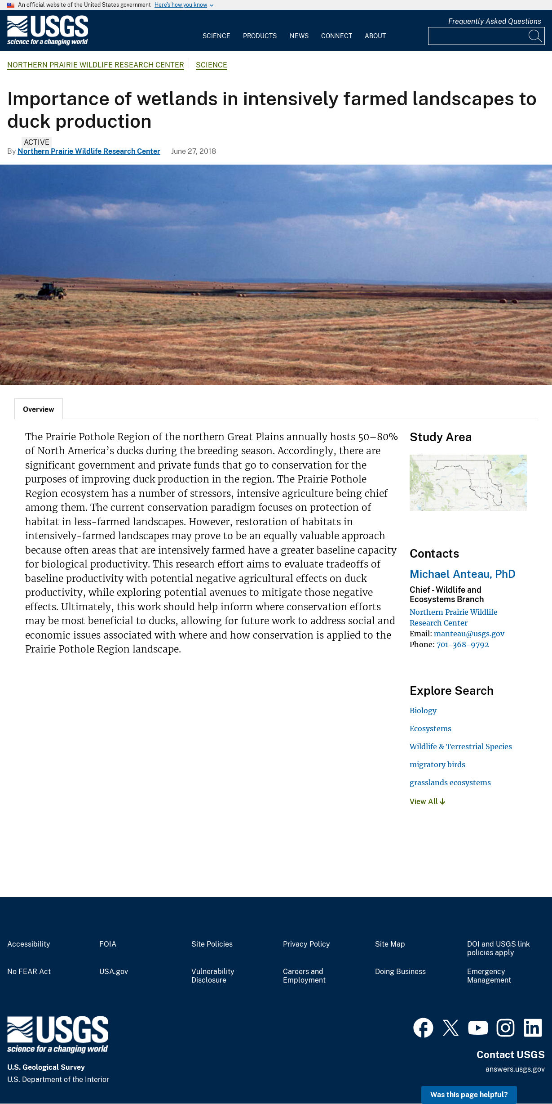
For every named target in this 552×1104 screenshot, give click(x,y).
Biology (423, 710)
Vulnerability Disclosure (212, 976)
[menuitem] (216, 30)
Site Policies (212, 944)
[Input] (486, 36)
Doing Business (400, 972)
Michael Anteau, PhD (463, 574)
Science (216, 36)
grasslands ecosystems (450, 782)
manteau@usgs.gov (469, 633)
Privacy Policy (306, 944)
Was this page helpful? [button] (469, 1095)
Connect (336, 36)
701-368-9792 (463, 644)
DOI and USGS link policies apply (498, 948)
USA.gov (113, 972)
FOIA (107, 944)
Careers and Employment (304, 976)
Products (260, 36)
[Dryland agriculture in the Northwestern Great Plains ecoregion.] (276, 275)
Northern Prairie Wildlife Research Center (95, 65)
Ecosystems (430, 728)
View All (427, 801)
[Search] (536, 36)
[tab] (38, 408)
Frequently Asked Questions (494, 21)
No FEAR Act (29, 972)
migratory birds (437, 764)
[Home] (47, 43)
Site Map (390, 944)
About (375, 36)
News (299, 36)
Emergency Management (489, 976)
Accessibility (28, 944)
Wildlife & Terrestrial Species (461, 746)
